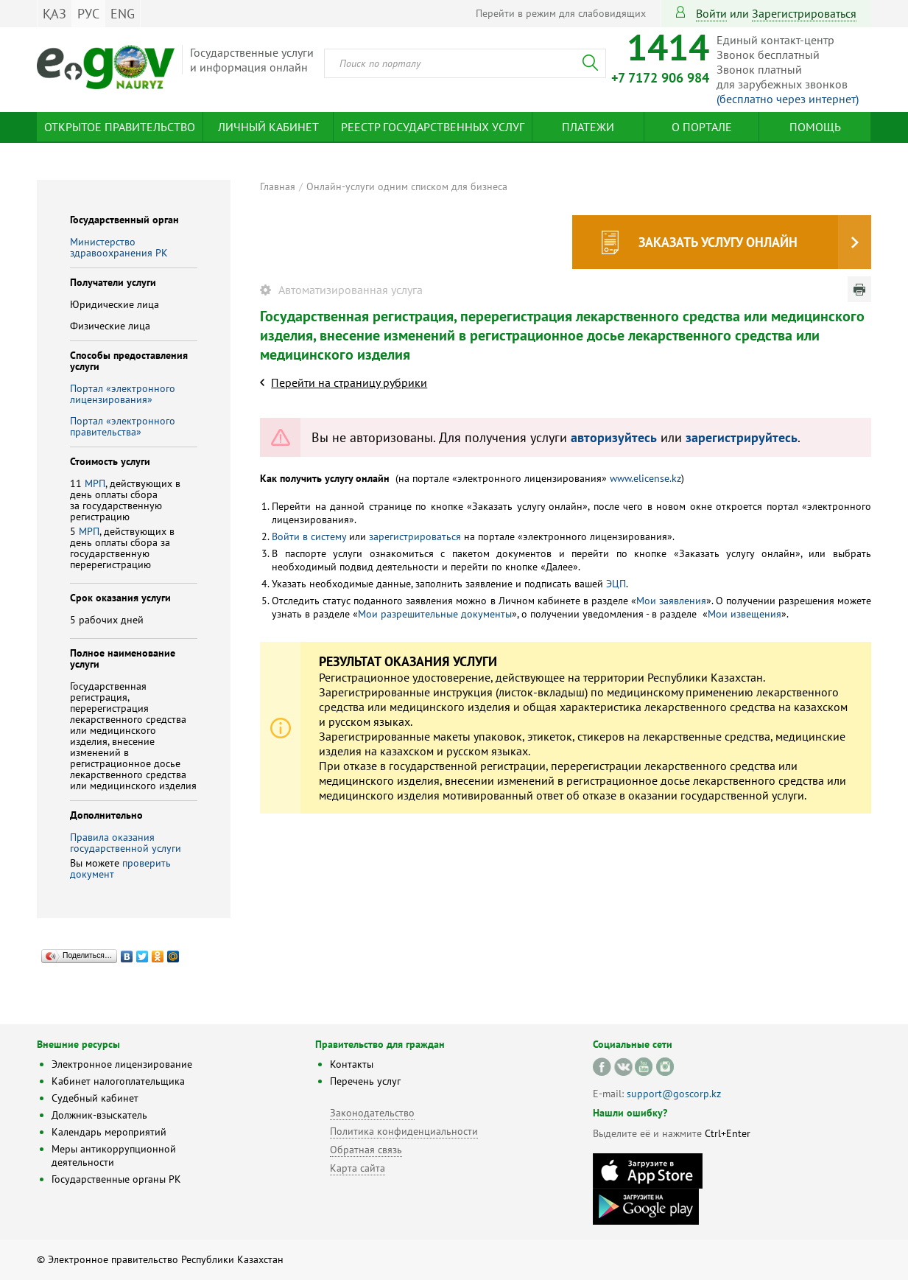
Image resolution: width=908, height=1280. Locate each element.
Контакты (351, 1064)
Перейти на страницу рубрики (349, 382)
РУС (88, 13)
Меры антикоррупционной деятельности (114, 1155)
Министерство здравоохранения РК (119, 247)
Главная (277, 186)
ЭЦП (616, 583)
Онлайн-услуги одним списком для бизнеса (406, 186)
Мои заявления (671, 600)
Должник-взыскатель (99, 1115)
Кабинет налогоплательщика (118, 1081)
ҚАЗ (54, 13)
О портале (702, 126)
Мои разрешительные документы (435, 613)
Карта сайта (357, 1168)
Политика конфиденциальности (404, 1131)
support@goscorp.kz (674, 1093)
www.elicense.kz (645, 478)
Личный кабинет (268, 126)
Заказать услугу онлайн (718, 242)
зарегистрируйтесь (742, 437)
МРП (95, 483)
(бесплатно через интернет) (788, 98)
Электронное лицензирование (122, 1064)
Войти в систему (309, 536)
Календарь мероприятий (109, 1132)
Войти (711, 13)
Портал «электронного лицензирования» (122, 394)
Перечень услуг (365, 1081)
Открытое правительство (119, 126)
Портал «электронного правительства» (122, 426)
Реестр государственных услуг (432, 126)
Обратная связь (366, 1149)
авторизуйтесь (614, 437)
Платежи (588, 126)
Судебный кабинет (95, 1098)
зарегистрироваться (804, 13)
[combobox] (465, 63)
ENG (122, 13)
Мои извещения (744, 613)
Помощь (815, 126)
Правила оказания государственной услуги (125, 842)
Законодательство (372, 1112)
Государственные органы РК (116, 1179)
